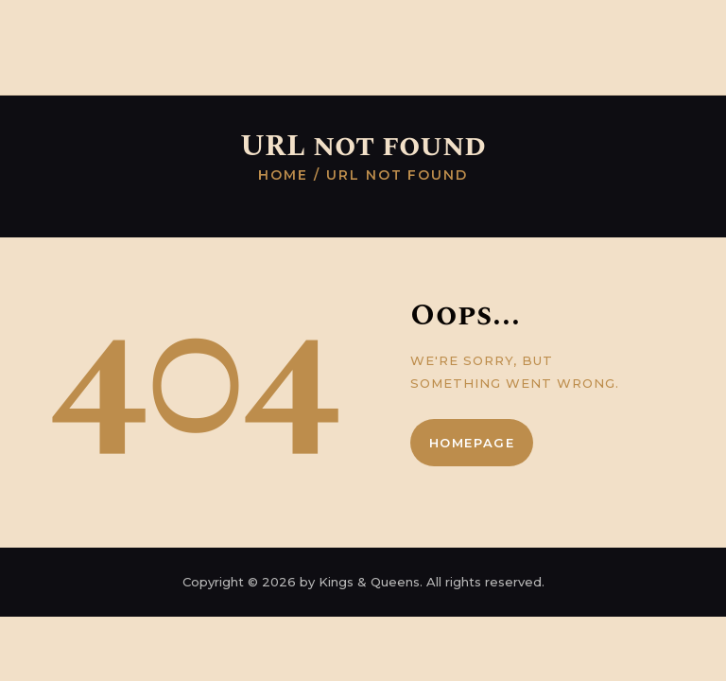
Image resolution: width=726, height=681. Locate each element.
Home (283, 174)
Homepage (472, 442)
